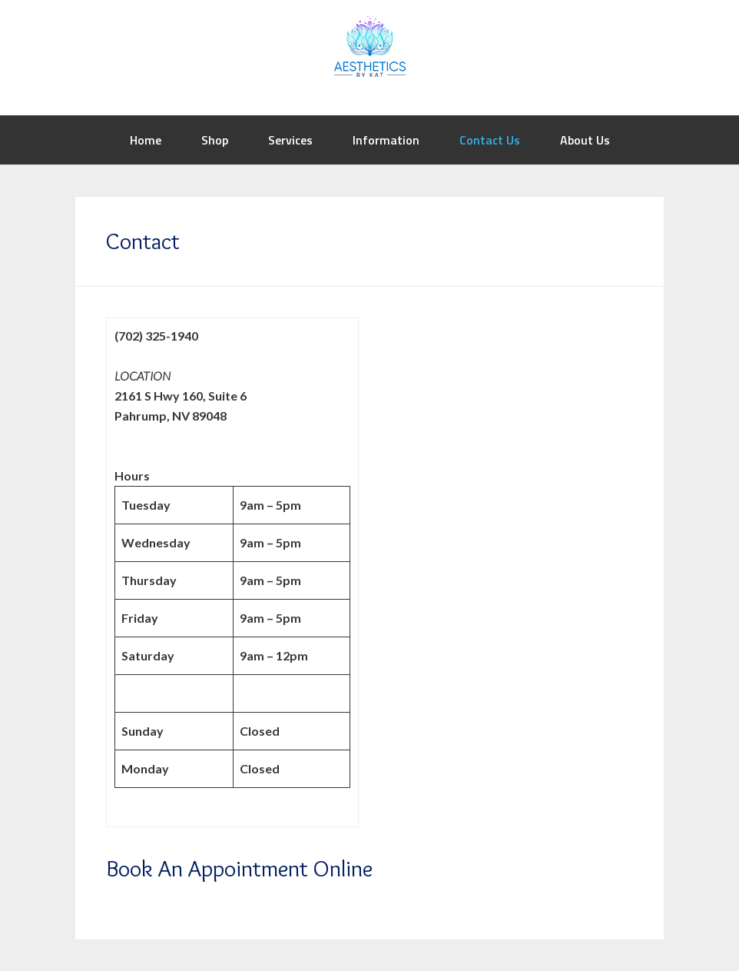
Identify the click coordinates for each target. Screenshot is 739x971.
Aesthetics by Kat (369, 46)
